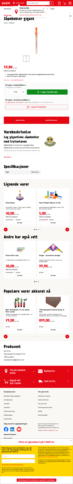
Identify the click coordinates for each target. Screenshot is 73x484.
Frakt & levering (9, 411)
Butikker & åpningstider (12, 396)
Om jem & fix (42, 404)
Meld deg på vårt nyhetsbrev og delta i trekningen (36, 480)
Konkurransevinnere (45, 407)
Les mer (6, 80)
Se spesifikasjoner (17, 80)
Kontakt (6, 404)
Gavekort (7, 407)
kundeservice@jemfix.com (50, 430)
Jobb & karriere (43, 400)
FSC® (40, 411)
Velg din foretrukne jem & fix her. (30, 15)
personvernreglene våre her (49, 457)
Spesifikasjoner (51, 120)
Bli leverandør (43, 415)
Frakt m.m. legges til (10, 70)
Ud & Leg (7, 15)
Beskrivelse (20, 120)
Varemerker (8, 419)
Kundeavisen (8, 400)
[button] (36, 229)
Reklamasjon (8, 415)
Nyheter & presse (44, 396)
